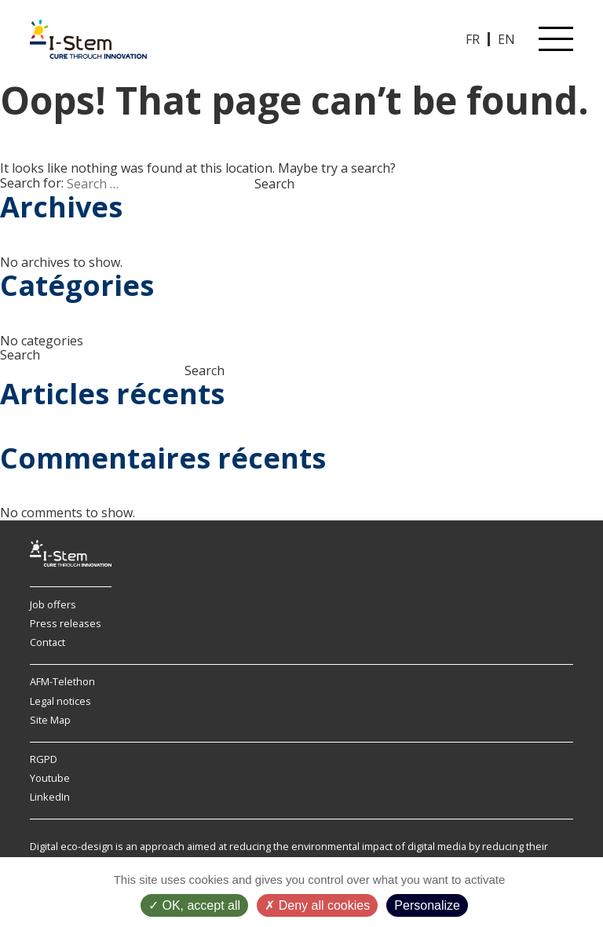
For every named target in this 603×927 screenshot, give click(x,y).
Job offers (53, 604)
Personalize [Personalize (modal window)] (427, 905)
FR (473, 39)
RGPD (43, 759)
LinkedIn (50, 797)
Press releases (65, 623)
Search (20, 354)
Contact (47, 642)
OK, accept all (194, 905)
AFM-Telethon (62, 681)
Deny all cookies (317, 905)
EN (506, 39)
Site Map (50, 720)
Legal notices (60, 701)
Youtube (50, 778)
